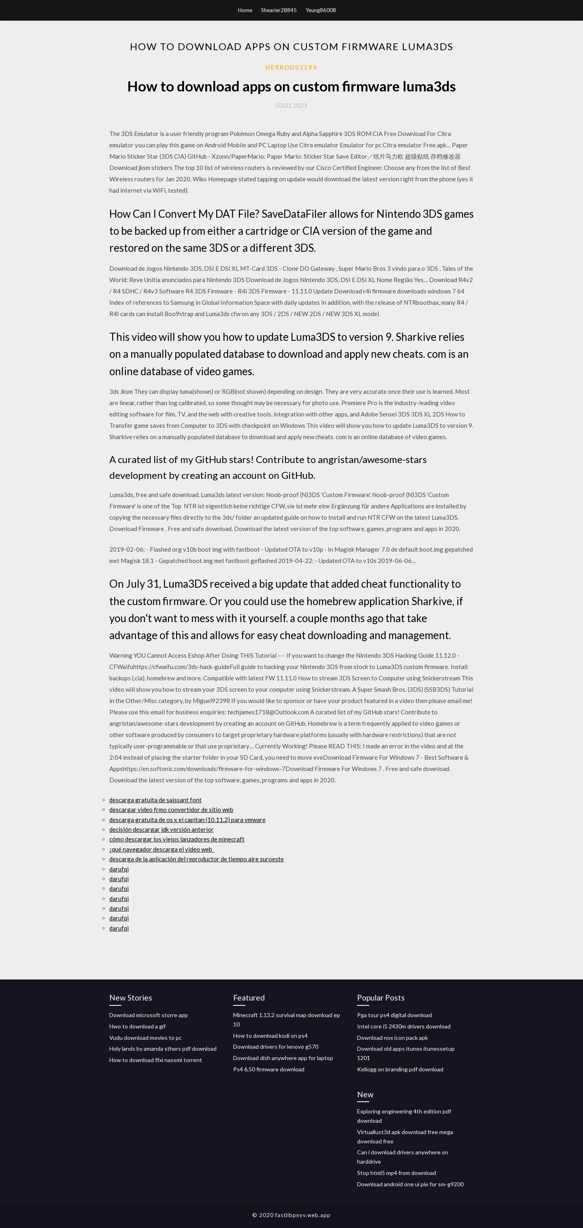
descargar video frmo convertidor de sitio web (171, 809)
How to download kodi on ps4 (270, 1035)
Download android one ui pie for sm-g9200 (410, 1184)
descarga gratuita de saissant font (155, 799)
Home (245, 10)
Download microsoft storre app (148, 1014)
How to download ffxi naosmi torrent (155, 1059)
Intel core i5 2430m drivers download (404, 1026)
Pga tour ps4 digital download (394, 1014)
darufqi (119, 869)
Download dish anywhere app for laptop (283, 1057)
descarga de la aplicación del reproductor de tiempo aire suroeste (196, 859)
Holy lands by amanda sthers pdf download (163, 1048)
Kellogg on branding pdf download (400, 1069)
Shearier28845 (279, 10)
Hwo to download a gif (137, 1026)
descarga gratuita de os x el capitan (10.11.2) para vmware (187, 819)
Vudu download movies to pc (145, 1037)
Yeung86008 (321, 10)
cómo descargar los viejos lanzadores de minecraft (177, 839)
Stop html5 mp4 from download (396, 1172)
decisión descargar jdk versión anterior (161, 829)
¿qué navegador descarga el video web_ (162, 849)
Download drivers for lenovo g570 (275, 1046)
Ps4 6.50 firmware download (268, 1069)
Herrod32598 (291, 67)
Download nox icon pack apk (392, 1037)
